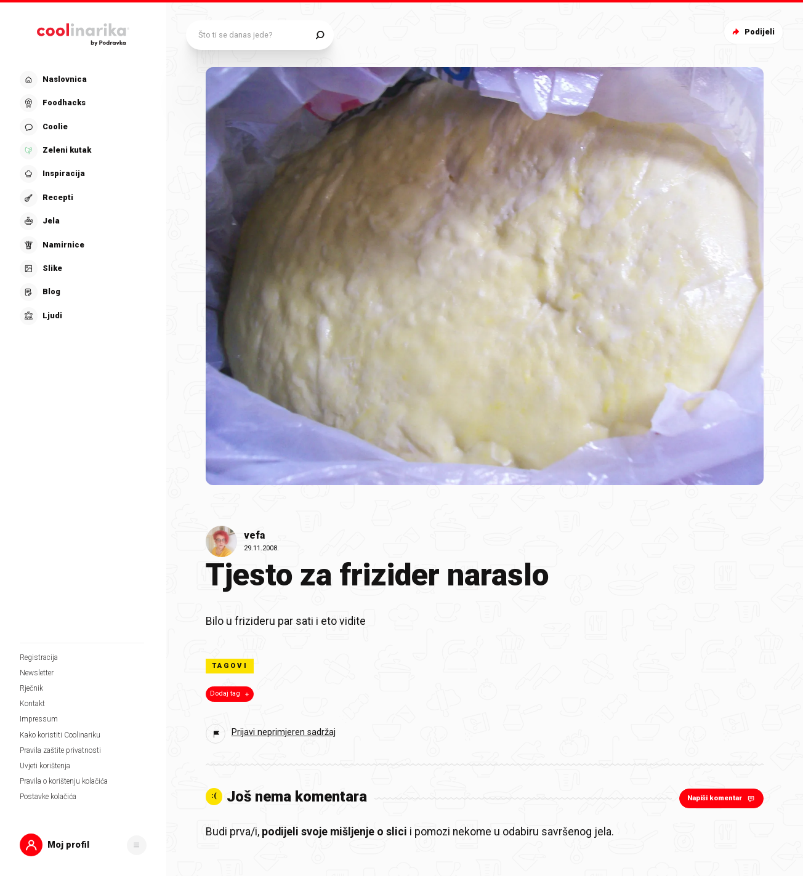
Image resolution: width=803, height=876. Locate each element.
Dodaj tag (230, 694)
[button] (83, 845)
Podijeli (752, 32)
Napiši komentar (722, 798)
